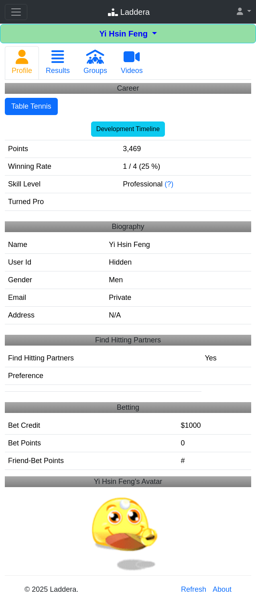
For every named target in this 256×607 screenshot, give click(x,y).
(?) (169, 184)
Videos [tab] (132, 62)
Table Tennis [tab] (31, 106)
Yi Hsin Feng (124, 33)
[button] (244, 11)
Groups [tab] (95, 62)
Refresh (193, 589)
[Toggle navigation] (16, 12)
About (222, 589)
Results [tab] (58, 62)
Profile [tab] (22, 62)
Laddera (129, 12)
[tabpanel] (128, 278)
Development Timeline (128, 128)
